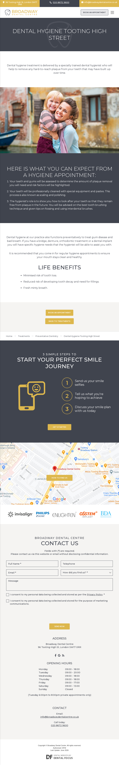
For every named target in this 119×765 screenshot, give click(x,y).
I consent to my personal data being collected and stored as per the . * (57, 594)
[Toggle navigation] (112, 12)
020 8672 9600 (61, 2)
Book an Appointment (94, 12)
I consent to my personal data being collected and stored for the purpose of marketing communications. (59, 602)
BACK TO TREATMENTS (59, 321)
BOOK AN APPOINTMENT (59, 313)
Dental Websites (61, 755)
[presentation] (59, 614)
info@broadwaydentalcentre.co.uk (100, 2)
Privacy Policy (95, 594)
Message (59, 584)
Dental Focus (63, 758)
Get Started (59, 427)
